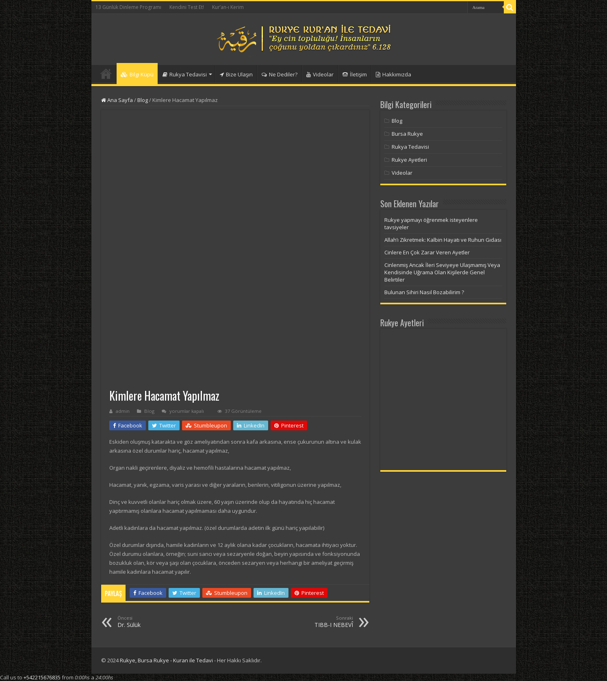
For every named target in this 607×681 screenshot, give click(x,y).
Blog (142, 100)
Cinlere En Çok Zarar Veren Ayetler (427, 252)
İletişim (355, 74)
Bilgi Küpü (137, 74)
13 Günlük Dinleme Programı (128, 7)
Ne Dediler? (279, 74)
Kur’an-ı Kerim (228, 7)
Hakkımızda (393, 74)
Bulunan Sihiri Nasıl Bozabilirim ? (424, 292)
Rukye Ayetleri (409, 159)
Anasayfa (106, 73)
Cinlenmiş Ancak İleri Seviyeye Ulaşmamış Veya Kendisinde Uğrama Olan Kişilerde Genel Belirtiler (442, 272)
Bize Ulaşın (236, 74)
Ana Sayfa (117, 100)
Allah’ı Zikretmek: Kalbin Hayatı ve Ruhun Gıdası (442, 239)
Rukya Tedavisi (185, 74)
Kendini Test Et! (186, 7)
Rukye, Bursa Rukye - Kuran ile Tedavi (166, 660)
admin (123, 411)
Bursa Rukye (407, 133)
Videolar (320, 74)
